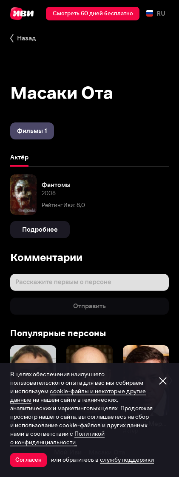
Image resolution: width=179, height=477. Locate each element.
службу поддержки (127, 459)
